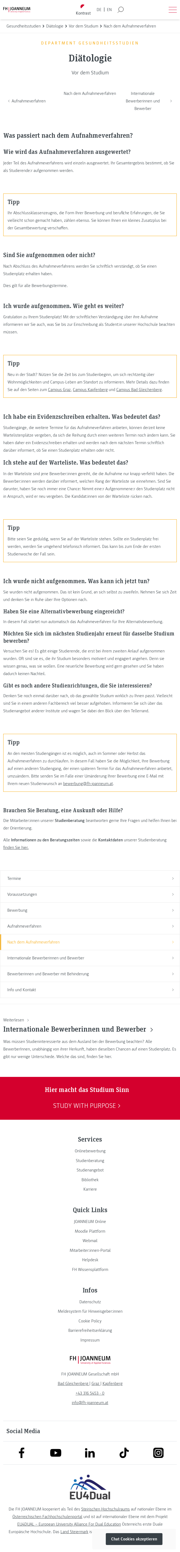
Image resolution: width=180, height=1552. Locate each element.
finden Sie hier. (16, 847)
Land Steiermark (74, 1531)
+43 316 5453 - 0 (90, 1393)
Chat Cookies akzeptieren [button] (134, 1539)
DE (99, 9)
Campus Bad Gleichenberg (139, 389)
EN (109, 9)
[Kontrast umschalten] (83, 10)
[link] (90, 1151)
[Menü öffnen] (173, 10)
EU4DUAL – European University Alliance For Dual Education (69, 1524)
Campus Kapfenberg (90, 389)
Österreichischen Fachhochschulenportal (47, 1516)
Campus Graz (59, 389)
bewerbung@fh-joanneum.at (88, 783)
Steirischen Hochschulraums (105, 1509)
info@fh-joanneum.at (90, 1402)
